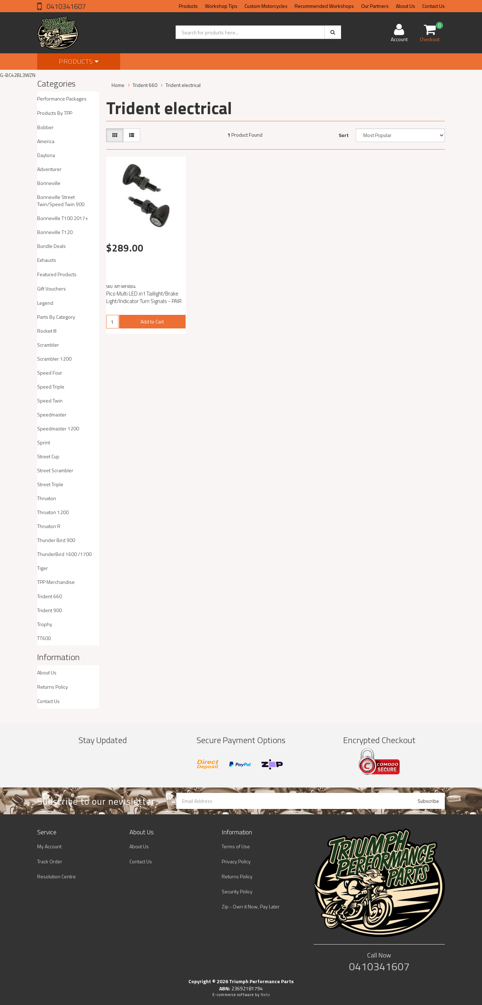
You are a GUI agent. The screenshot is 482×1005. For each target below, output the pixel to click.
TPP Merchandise (56, 582)
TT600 (44, 638)
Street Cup (48, 456)
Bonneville (48, 183)
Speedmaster (52, 414)
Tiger (42, 568)
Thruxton (46, 498)
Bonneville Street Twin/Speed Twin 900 (60, 200)
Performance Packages (62, 98)
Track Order (49, 861)
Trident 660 (49, 596)
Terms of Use (236, 846)
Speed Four (49, 372)
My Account (49, 846)
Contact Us (433, 6)
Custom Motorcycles (266, 6)
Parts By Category (56, 317)
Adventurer (49, 169)
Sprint (43, 442)
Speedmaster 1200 (58, 428)
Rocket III (46, 331)
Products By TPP (54, 113)
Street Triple (50, 484)
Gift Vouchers (51, 288)
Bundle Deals (51, 246)
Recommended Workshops (324, 6)
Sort (344, 135)
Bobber (45, 127)
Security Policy (237, 891)
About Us (405, 6)
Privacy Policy (236, 861)
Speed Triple (50, 386)
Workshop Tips (221, 6)
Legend (45, 303)
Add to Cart (152, 321)
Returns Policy (52, 687)
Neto (265, 994)
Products (188, 6)
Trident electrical (183, 85)
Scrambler (48, 344)
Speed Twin (50, 400)
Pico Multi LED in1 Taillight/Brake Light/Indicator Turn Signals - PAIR (144, 297)
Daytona (46, 155)
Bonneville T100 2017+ (62, 218)
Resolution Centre (56, 876)
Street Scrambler (55, 470)
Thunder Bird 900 (56, 540)
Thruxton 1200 (53, 512)
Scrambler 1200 (54, 358)
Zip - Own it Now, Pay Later (251, 906)
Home (118, 85)
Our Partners (375, 6)
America (45, 141)
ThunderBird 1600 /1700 (64, 554)
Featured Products (57, 274)
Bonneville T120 (55, 232)
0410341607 (65, 6)
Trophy (44, 624)
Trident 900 (49, 610)
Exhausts (46, 260)
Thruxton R (48, 526)
